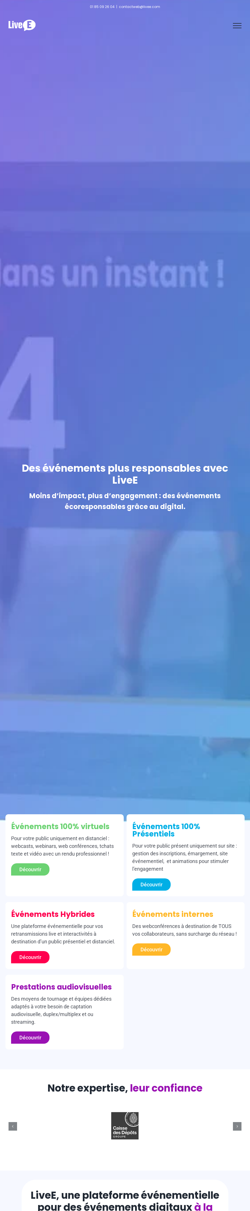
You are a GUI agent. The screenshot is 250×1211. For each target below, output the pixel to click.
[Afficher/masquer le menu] (237, 25)
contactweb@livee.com (139, 6)
